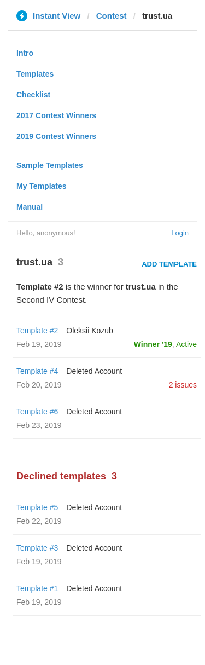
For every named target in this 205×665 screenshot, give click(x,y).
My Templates (41, 186)
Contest (111, 15)
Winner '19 (153, 344)
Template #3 (37, 547)
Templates (35, 74)
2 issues (183, 384)
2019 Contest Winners (56, 136)
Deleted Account (94, 371)
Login (180, 233)
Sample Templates (49, 165)
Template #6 (37, 411)
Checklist (33, 94)
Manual (29, 207)
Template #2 (37, 330)
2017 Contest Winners (56, 115)
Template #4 (37, 371)
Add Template (169, 264)
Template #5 (37, 507)
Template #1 (37, 588)
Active (186, 344)
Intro (24, 53)
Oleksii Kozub (89, 330)
